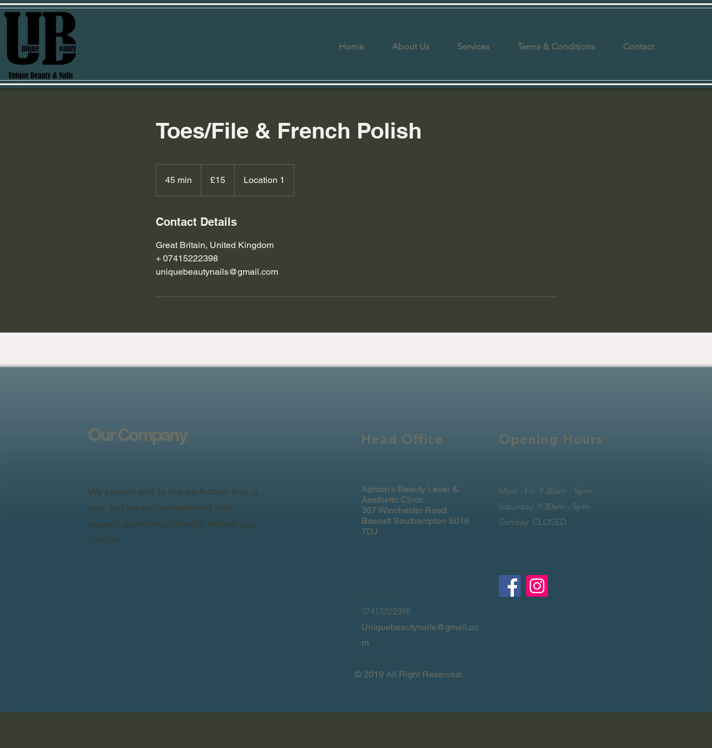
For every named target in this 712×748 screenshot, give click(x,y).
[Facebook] (510, 586)
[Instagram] (537, 586)
